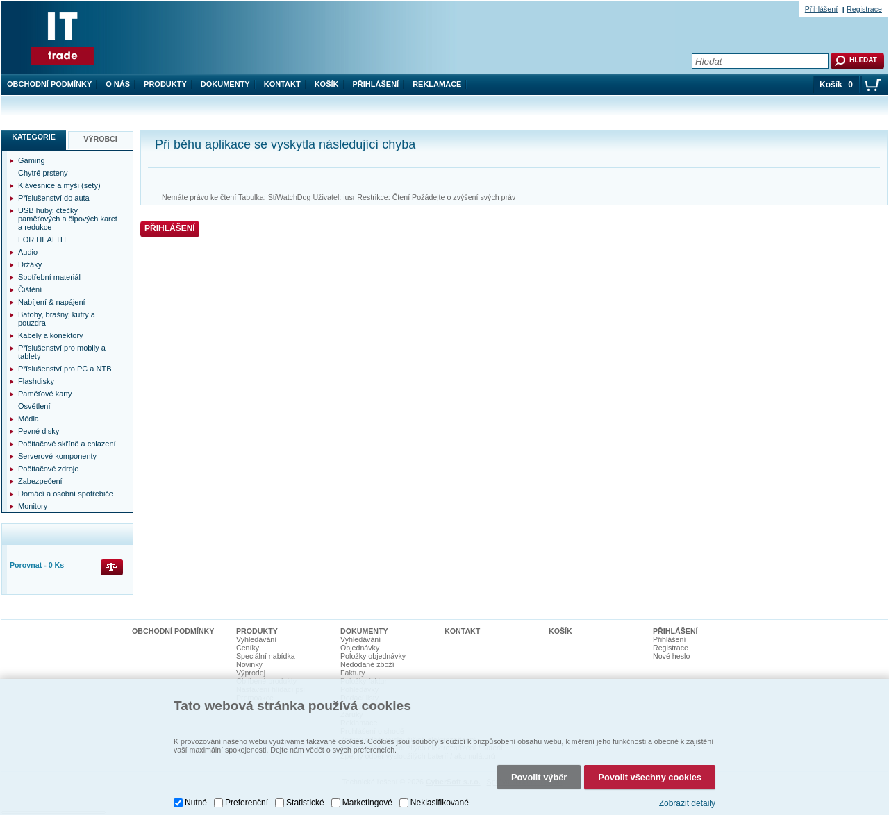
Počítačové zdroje (48, 468)
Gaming (31, 160)
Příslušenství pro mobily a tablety (62, 352)
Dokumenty (225, 84)
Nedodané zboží (367, 664)
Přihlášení (376, 84)
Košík (327, 84)
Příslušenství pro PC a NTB (65, 368)
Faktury (352, 673)
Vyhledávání (256, 639)
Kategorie (34, 137)
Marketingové (367, 802)
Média (28, 418)
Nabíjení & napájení (51, 302)
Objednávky (359, 648)
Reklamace (437, 84)
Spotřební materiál (49, 277)
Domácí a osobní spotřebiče (65, 493)
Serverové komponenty (57, 456)
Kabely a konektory (50, 335)
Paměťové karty (45, 393)
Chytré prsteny (43, 173)
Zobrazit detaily (687, 803)
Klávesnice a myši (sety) (59, 185)
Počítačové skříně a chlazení (67, 443)
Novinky (249, 664)
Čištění (30, 289)
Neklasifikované (439, 802)
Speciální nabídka (265, 656)
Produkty (165, 84)
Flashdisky (36, 381)
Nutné (196, 802)
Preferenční (246, 802)
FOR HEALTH (42, 239)
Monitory (32, 506)
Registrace (864, 9)
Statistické (305, 802)
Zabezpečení (40, 481)
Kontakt (282, 84)
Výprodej (250, 673)
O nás (118, 84)
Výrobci (100, 139)
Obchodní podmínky (49, 84)
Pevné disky (38, 431)
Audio (28, 252)
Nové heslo (671, 656)
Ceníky (247, 648)
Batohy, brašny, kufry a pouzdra (56, 318)
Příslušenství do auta (54, 198)
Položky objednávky (373, 656)
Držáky (30, 264)
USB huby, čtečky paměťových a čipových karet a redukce (67, 218)
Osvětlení (34, 406)
